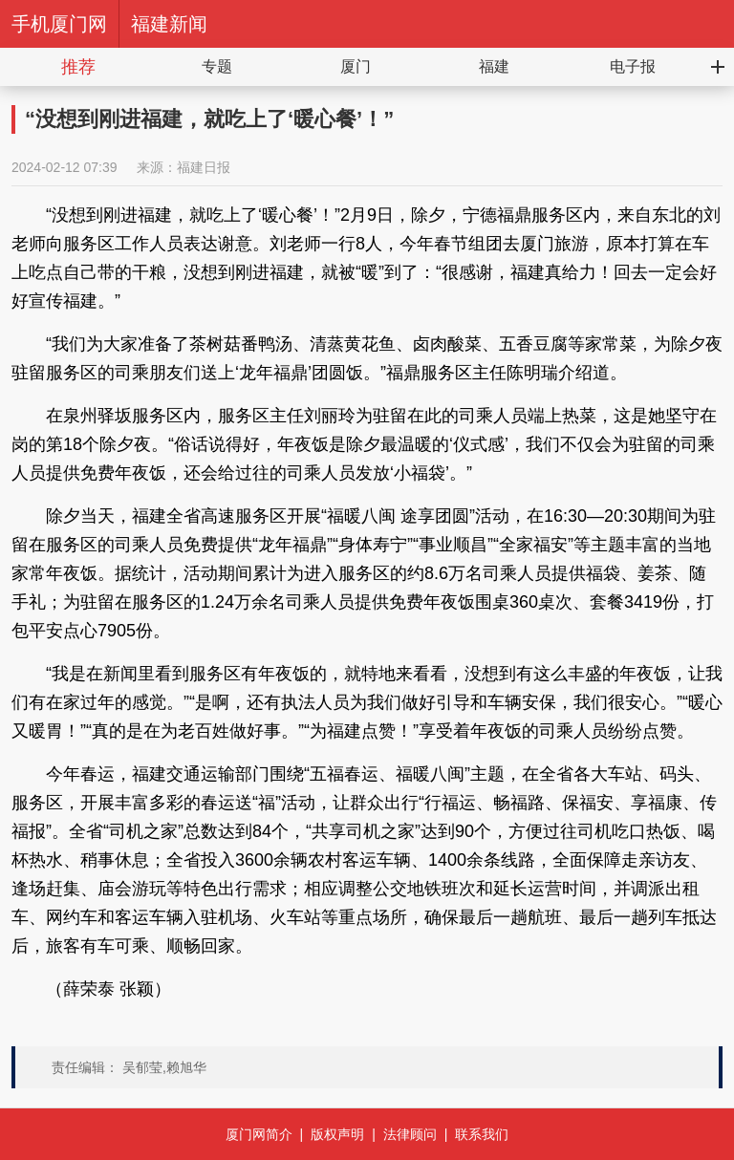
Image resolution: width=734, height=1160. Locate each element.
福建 (494, 66)
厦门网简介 (259, 1134)
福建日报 (203, 167)
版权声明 (337, 1134)
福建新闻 (169, 23)
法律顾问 (410, 1134)
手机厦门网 (59, 23)
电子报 (633, 66)
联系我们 (481, 1134)
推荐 (78, 66)
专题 (217, 66)
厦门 (355, 66)
